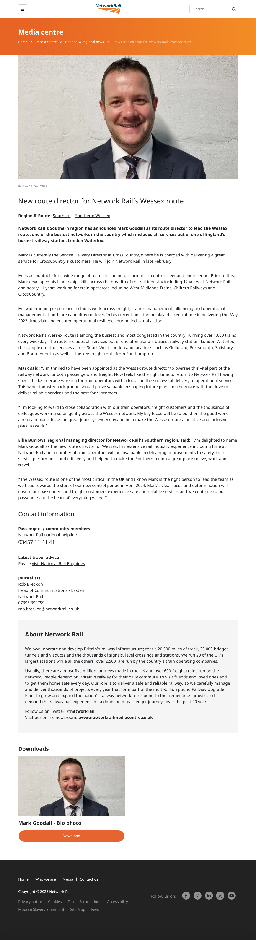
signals (116, 655)
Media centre (46, 42)
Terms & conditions (84, 901)
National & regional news (84, 42)
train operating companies (191, 661)
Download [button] (71, 835)
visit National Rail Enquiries (58, 563)
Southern (62, 215)
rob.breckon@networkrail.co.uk (48, 609)
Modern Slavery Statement (41, 909)
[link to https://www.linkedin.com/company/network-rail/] (209, 898)
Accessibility (117, 901)
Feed (95, 909)
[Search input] (215, 9)
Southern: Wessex (92, 215)
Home (22, 42)
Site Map (77, 909)
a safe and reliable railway (157, 683)
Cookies (55, 901)
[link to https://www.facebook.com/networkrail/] (186, 898)
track (193, 649)
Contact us (89, 879)
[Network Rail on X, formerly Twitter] (220, 898)
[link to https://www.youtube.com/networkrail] (232, 898)
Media (67, 879)
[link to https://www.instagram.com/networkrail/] (198, 898)
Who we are (45, 879)
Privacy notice (30, 901)
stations (47, 661)
